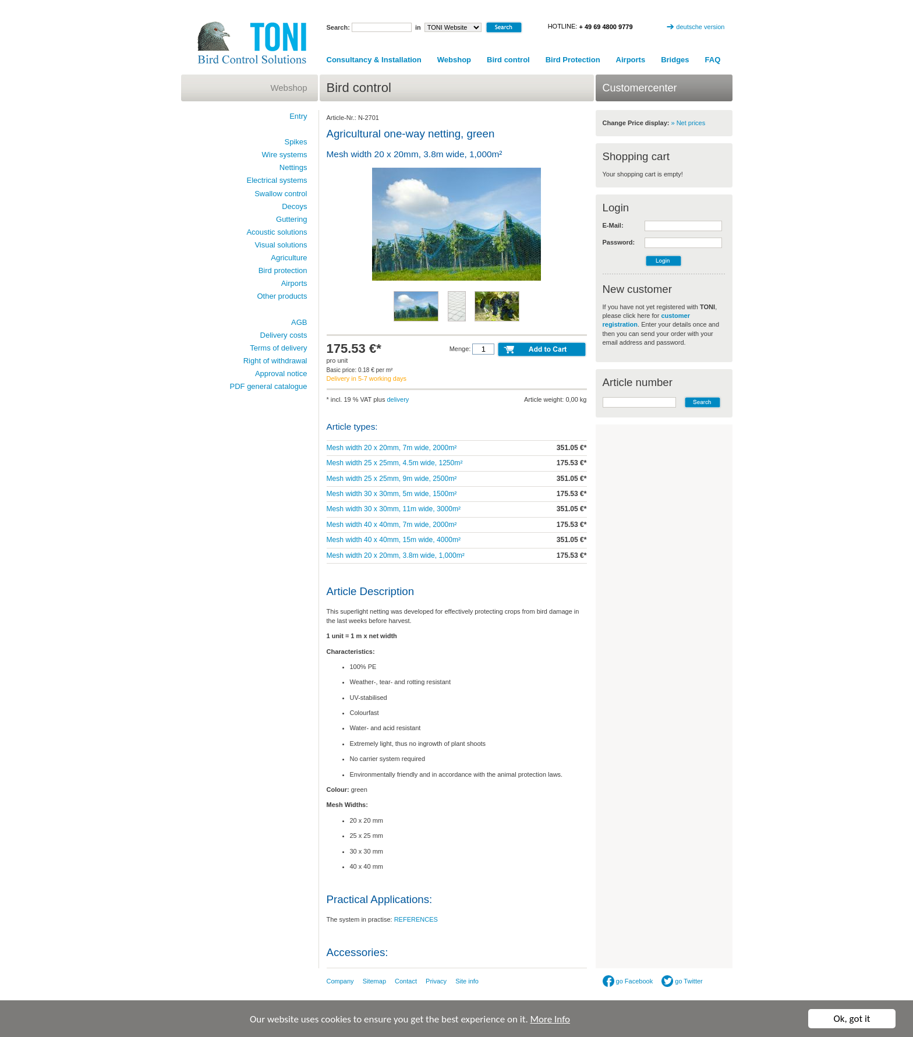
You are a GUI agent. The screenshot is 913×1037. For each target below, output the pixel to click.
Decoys (294, 206)
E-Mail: (613, 225)
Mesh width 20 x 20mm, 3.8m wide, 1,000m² (396, 555)
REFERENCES (416, 919)
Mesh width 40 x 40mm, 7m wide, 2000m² (392, 525)
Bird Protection (573, 59)
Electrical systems (276, 180)
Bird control (508, 59)
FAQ (713, 59)
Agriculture (289, 257)
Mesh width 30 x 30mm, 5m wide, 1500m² (392, 494)
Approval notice (281, 373)
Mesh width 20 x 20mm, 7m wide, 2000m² (392, 448)
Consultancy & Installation (374, 59)
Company (340, 981)
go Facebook (628, 981)
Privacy (436, 981)
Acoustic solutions (276, 232)
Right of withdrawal (275, 360)
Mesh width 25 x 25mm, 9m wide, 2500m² (392, 479)
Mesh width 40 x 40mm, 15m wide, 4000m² (394, 540)
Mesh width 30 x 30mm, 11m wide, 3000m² (394, 509)
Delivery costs (283, 335)
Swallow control (280, 193)
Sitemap (374, 981)
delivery (398, 399)
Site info (467, 981)
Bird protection (283, 270)
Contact (406, 981)
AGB (299, 322)
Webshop (454, 59)
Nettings (293, 167)
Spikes (295, 141)
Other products (282, 296)
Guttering (291, 219)
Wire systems (284, 154)
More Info (550, 1019)
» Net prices (688, 122)
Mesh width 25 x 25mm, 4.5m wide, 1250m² (395, 463)
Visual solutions (280, 244)
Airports (631, 59)
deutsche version (700, 26)
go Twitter (682, 981)
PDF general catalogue (268, 386)
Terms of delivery (278, 348)
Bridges (675, 59)
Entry (298, 116)
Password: (619, 242)
